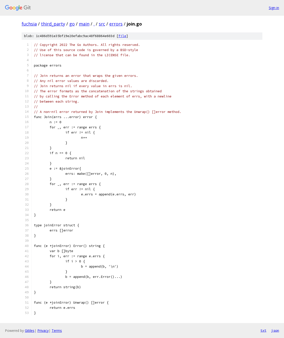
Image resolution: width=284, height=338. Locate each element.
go (72, 24)
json (275, 330)
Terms (57, 330)
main (84, 24)
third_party (53, 24)
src (102, 24)
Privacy (43, 330)
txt (263, 330)
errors (116, 24)
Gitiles (29, 330)
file (122, 36)
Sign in (274, 7)
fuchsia (29, 24)
